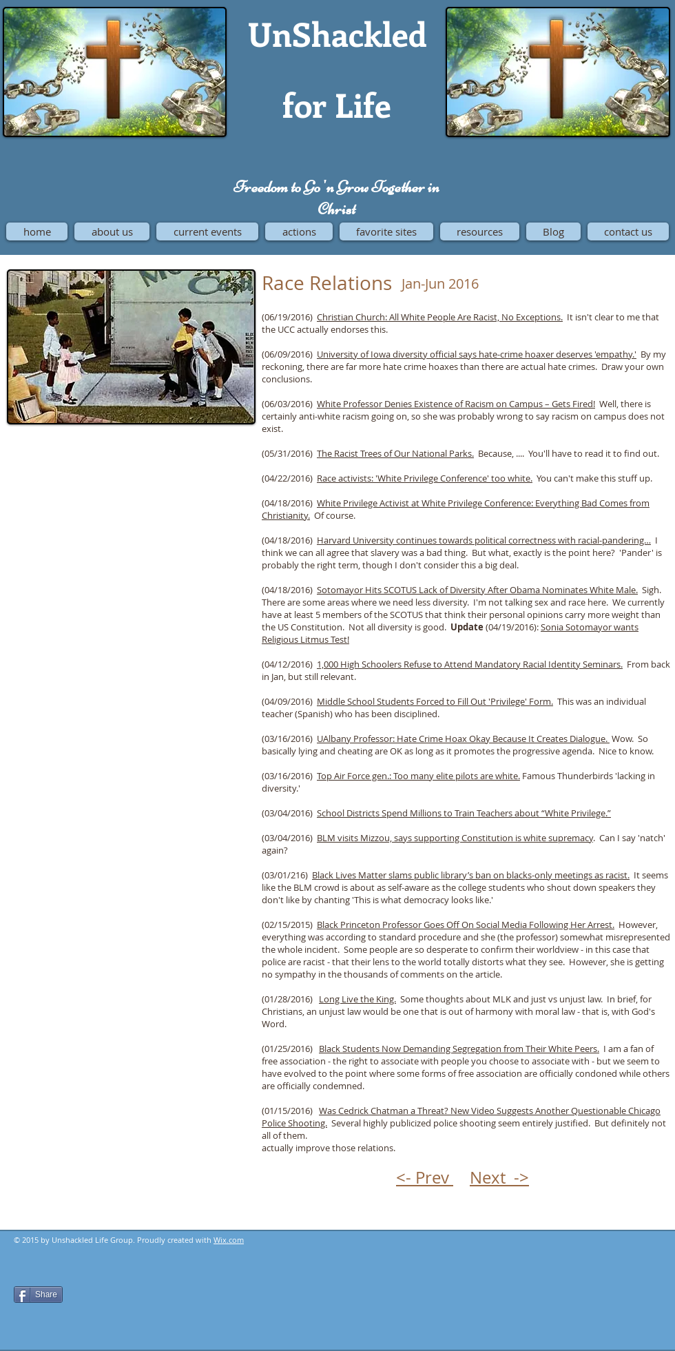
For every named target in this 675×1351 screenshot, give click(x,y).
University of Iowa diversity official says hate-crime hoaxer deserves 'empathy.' (476, 354)
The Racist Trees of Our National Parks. (395, 453)
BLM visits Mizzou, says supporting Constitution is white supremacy (455, 838)
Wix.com (229, 1240)
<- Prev (424, 1177)
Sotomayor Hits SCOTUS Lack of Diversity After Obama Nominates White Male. (477, 590)
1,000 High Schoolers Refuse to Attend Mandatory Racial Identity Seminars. (470, 664)
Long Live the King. (357, 999)
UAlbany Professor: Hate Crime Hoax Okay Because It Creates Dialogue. (463, 738)
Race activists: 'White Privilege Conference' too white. (424, 478)
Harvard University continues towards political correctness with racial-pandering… (484, 540)
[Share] (38, 1294)
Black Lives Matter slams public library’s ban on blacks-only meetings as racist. (471, 875)
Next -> (499, 1177)
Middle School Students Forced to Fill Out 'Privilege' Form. (435, 701)
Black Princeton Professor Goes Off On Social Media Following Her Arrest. (465, 924)
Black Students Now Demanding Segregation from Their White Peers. (459, 1048)
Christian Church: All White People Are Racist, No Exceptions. (440, 317)
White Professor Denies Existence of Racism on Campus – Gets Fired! (456, 404)
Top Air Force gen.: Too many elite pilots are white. (418, 776)
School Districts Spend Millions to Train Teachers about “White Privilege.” (464, 813)
